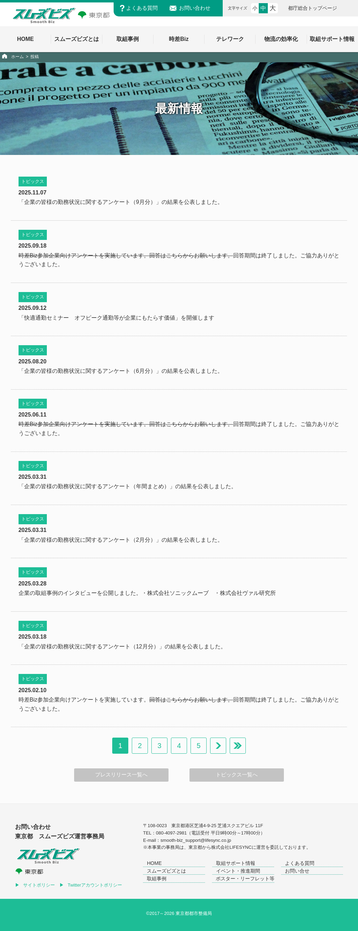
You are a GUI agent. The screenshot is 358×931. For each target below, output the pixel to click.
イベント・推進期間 (238, 871)
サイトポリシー (39, 885)
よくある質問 (142, 8)
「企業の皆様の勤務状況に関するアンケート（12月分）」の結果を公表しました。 (122, 646)
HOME (154, 863)
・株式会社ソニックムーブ (175, 593)
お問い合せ (297, 871)
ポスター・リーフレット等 (245, 878)
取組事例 (156, 878)
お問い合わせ (194, 8)
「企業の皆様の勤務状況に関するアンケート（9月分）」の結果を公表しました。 (121, 202)
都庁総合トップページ (312, 8)
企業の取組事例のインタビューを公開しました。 (80, 593)
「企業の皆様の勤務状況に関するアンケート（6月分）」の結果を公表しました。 (121, 371)
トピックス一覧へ (237, 774)
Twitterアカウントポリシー (95, 885)
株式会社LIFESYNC (231, 847)
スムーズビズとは (166, 871)
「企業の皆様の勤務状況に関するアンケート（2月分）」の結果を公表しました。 (121, 540)
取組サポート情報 (235, 863)
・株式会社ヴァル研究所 (245, 593)
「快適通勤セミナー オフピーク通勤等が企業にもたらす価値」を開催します (116, 318)
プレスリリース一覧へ (121, 774)
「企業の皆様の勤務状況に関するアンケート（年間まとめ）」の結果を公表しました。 (128, 486)
